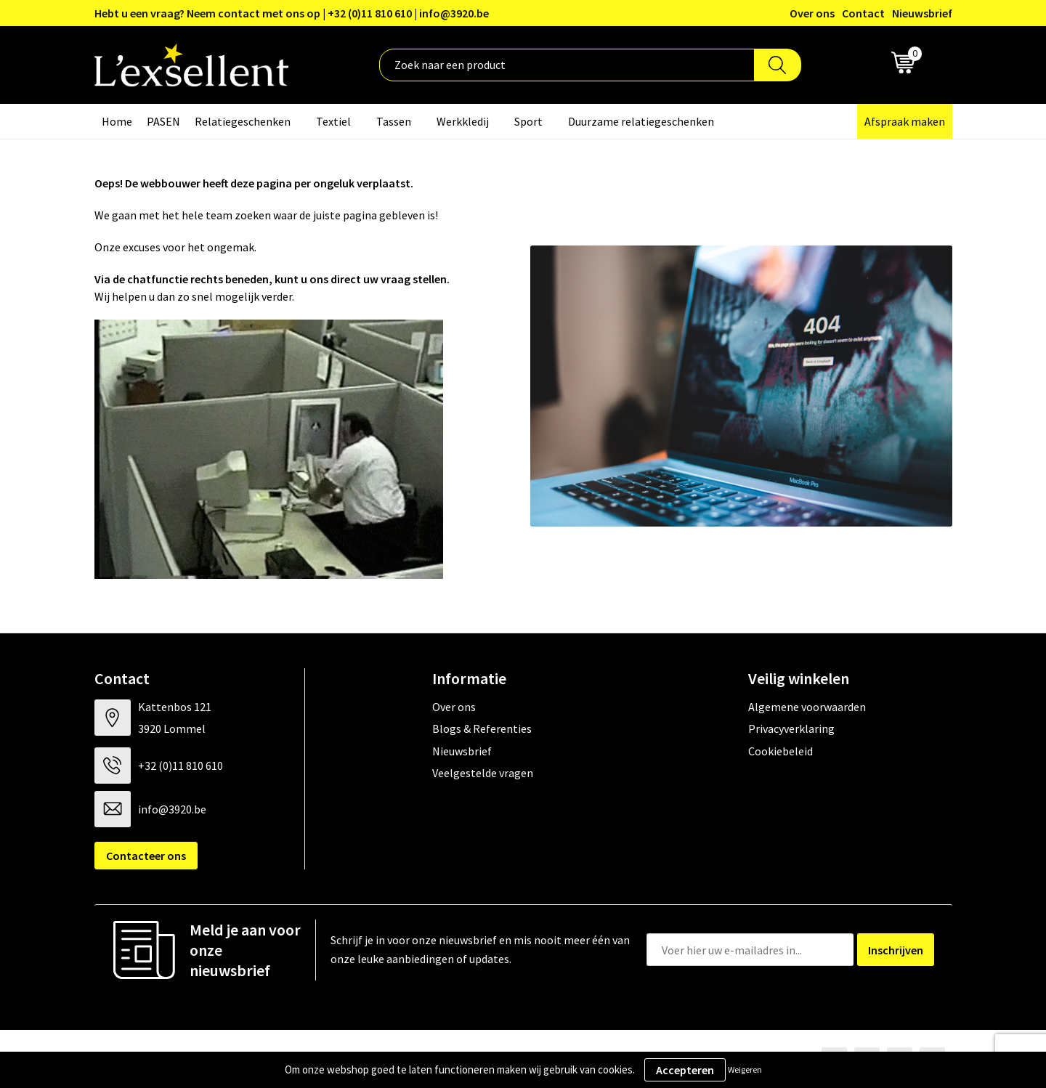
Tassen (393, 121)
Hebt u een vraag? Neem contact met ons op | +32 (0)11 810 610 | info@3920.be (291, 13)
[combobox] (567, 65)
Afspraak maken (904, 121)
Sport (528, 121)
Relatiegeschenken (243, 121)
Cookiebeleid (780, 751)
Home (117, 121)
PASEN (163, 121)
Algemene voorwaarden (807, 706)
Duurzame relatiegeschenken (641, 121)
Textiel (333, 121)
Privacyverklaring (791, 728)
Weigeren (745, 1069)
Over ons (812, 13)
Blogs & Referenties (482, 728)
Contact (863, 13)
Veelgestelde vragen (482, 773)
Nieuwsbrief (922, 13)
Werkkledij (463, 121)
